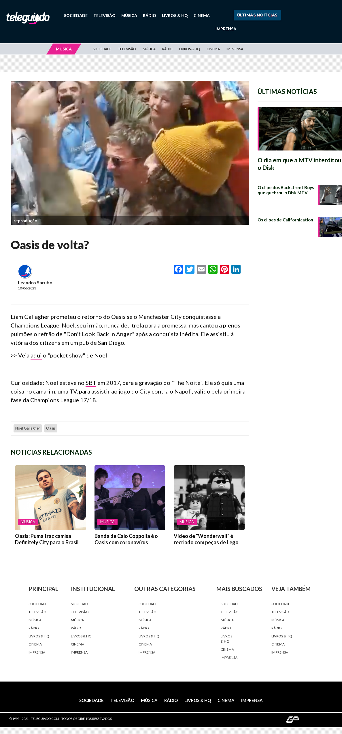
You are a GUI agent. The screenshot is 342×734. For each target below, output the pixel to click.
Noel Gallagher (27, 428)
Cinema (202, 15)
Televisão (104, 15)
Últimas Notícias (257, 14)
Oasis (51, 428)
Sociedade (76, 15)
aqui (36, 355)
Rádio (149, 15)
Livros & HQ (175, 15)
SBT (91, 382)
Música (129, 15)
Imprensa (226, 28)
